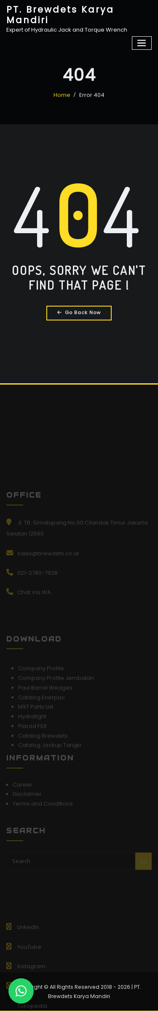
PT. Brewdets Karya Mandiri (60, 14)
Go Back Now (79, 312)
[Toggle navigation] (142, 43)
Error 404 (91, 100)
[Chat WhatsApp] (21, 991)
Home (62, 100)
